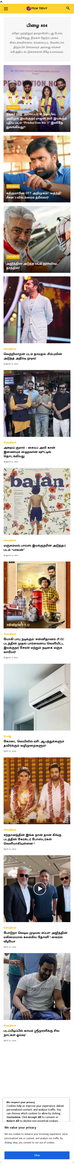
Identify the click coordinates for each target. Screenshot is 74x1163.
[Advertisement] (37, 1086)
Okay (37, 1155)
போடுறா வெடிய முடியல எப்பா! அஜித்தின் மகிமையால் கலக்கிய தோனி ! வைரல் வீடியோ (35, 937)
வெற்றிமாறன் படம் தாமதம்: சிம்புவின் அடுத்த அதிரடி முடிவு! (33, 356)
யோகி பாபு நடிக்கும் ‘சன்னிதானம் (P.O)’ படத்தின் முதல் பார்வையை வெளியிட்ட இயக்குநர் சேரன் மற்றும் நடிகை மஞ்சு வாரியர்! (34, 646)
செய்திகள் (13, 107)
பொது (7, 736)
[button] (68, 8)
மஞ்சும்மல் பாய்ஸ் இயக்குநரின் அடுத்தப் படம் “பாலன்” (35, 548)
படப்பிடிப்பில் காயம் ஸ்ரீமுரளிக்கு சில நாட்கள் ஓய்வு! (32, 1033)
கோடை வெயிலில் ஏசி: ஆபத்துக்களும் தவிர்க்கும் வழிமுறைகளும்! (34, 743)
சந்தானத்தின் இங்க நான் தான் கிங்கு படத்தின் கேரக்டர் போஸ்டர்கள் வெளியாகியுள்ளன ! (32, 839)
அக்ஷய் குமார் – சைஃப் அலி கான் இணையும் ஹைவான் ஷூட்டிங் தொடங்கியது (29, 452)
